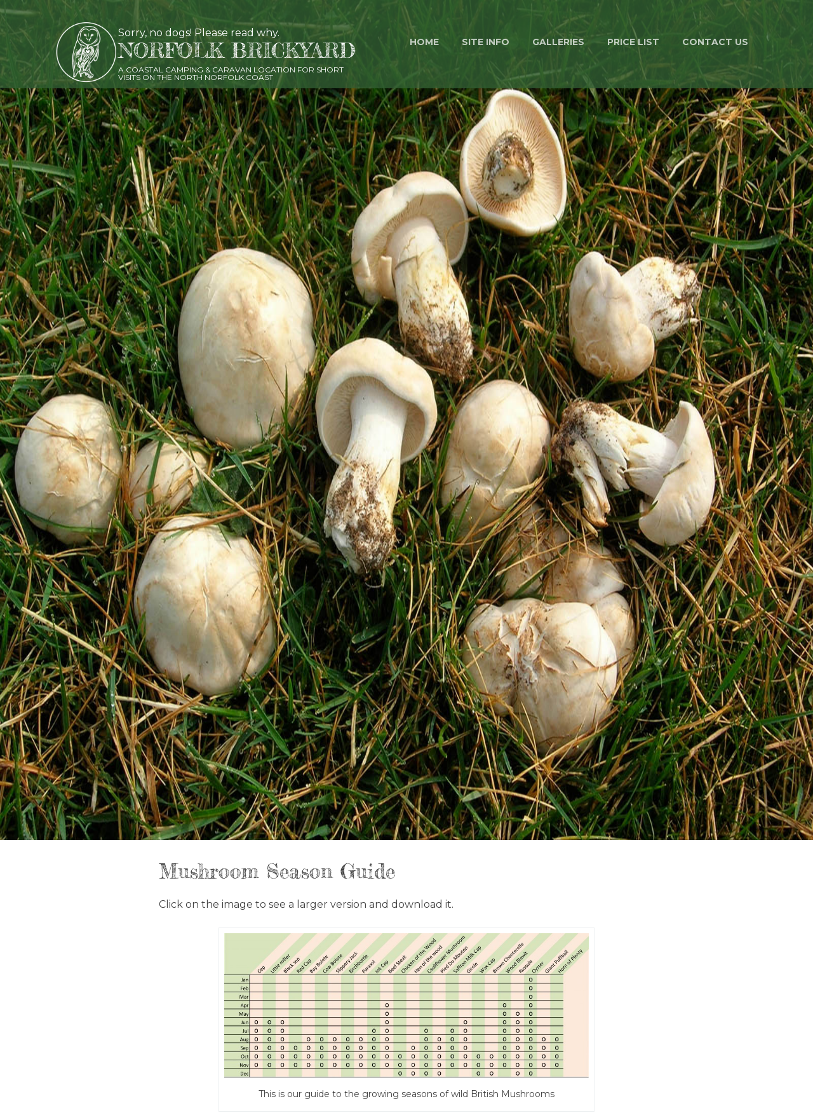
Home (424, 42)
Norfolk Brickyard (237, 50)
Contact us (715, 42)
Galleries (558, 42)
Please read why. (236, 33)
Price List (633, 42)
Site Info (485, 42)
